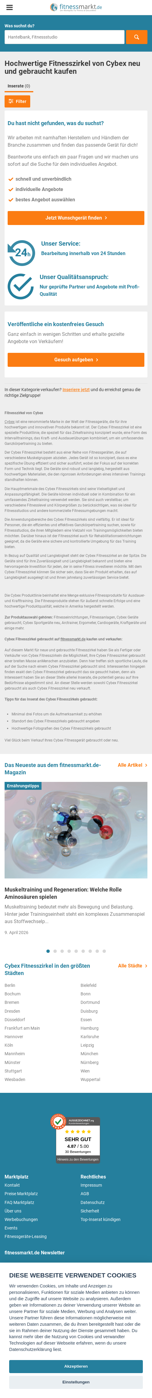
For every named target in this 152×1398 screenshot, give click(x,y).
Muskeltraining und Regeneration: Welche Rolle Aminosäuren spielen (63, 893)
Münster (12, 1062)
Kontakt (12, 1185)
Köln (9, 1045)
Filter (17, 101)
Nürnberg (90, 1062)
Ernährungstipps (23, 785)
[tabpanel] (76, 860)
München (89, 1053)
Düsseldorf (15, 1019)
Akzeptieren (76, 1366)
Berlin (10, 985)
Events (11, 1228)
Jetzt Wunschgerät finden (73, 218)
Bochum (12, 993)
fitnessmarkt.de (72, 639)
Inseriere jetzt (76, 389)
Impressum (91, 1185)
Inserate (19, 86)
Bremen (12, 1002)
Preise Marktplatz (21, 1193)
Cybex (10, 422)
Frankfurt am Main (22, 1028)
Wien (85, 1071)
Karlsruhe (90, 1036)
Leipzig (87, 1045)
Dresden (12, 1011)
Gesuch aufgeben (73, 360)
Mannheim (15, 1053)
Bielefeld (88, 985)
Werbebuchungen (21, 1219)
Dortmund (90, 1002)
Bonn (86, 993)
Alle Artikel (130, 765)
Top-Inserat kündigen (101, 1219)
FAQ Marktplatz (19, 1202)
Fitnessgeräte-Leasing (26, 1236)
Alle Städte (130, 966)
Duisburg (89, 1011)
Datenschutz (93, 1202)
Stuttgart (13, 1071)
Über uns (13, 1211)
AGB (85, 1193)
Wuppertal (90, 1079)
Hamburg (90, 1028)
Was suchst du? (19, 25)
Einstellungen (75, 1382)
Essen (86, 1019)
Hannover (14, 1036)
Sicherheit (90, 1211)
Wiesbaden (15, 1079)
